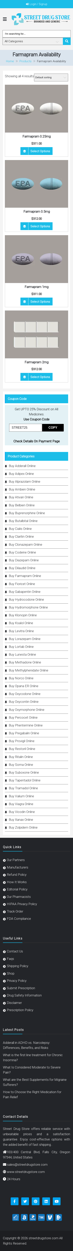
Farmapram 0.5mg (36, 211)
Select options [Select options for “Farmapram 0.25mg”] (40, 151)
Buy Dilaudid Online (22, 568)
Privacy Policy (16, 981)
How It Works (17, 882)
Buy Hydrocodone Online (26, 599)
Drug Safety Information (24, 995)
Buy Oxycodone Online (24, 694)
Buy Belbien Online (22, 505)
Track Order (15, 911)
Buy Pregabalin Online (24, 733)
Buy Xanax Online (21, 820)
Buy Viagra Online (21, 804)
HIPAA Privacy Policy (22, 904)
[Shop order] (51, 77)
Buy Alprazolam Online (24, 481)
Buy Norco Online (21, 678)
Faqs (10, 959)
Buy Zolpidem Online (23, 827)
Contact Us (15, 951)
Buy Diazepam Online (24, 560)
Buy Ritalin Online (21, 757)
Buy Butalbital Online (23, 521)
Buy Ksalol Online (21, 623)
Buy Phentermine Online (26, 725)
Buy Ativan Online (21, 497)
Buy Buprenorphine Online (27, 513)
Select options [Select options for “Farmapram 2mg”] (40, 377)
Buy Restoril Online (22, 749)
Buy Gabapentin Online (24, 592)
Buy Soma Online (21, 765)
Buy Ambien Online (22, 489)
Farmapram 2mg (36, 362)
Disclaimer (14, 1003)
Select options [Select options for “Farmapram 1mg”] (40, 301)
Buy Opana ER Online (23, 686)
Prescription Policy (20, 1010)
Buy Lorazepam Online (24, 639)
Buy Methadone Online (25, 662)
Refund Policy (16, 875)
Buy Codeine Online (22, 552)
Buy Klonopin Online (23, 615)
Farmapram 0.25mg (36, 136)
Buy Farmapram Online (25, 576)
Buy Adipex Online (21, 474)
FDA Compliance (19, 919)
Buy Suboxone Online (24, 772)
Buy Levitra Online (21, 631)
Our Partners (16, 860)
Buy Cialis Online (20, 529)
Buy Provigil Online (21, 741)
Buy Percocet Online (23, 717)
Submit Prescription (21, 988)
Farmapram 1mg (36, 287)
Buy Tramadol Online (23, 788)
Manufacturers (17, 867)
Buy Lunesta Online (22, 654)
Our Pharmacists (19, 897)
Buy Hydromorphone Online (28, 607)
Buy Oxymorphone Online (26, 710)
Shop (10, 973)
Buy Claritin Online (21, 536)
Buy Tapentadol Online (24, 780)
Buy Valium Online (21, 796)
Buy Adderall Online (22, 466)
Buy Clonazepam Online (25, 544)
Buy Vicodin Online (22, 812)
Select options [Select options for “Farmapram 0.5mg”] (40, 226)
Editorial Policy (17, 889)
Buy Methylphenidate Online (28, 670)
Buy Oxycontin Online (24, 702)
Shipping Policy (17, 966)
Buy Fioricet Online (22, 584)
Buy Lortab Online (21, 647)
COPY (52, 427)
